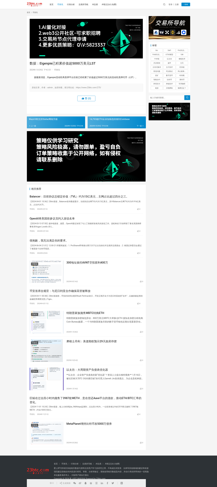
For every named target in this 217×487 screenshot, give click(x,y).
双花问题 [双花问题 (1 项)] (156, 71)
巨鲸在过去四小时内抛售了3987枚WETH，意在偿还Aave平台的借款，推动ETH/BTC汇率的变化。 (85, 400)
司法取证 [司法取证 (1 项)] (169, 71)
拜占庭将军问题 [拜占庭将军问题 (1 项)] (183, 71)
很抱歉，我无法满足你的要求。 (49, 240)
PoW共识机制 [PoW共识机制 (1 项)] (158, 55)
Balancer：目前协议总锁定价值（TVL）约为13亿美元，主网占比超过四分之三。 (79, 196)
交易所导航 (83, 4)
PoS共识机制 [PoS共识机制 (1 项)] (182, 50)
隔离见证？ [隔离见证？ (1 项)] (182, 88)
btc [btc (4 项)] (157, 50)
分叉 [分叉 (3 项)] (182, 63)
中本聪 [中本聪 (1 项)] (156, 59)
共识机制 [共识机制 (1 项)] (156, 63)
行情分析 (71, 4)
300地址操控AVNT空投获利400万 (87, 262)
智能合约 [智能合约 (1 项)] (156, 80)
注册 (177, 4)
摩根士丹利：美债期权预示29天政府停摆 (91, 341)
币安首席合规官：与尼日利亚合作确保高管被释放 (60, 291)
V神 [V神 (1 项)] (182, 55)
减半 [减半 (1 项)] (169, 63)
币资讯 (60, 4)
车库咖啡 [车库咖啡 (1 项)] (182, 84)
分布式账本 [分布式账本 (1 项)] (157, 67)
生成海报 (65, 483)
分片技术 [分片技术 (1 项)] (169, 67)
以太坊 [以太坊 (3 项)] (169, 59)
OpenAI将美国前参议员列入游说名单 (52, 218)
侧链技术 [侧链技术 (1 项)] (182, 59)
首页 (51, 4)
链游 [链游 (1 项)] (156, 88)
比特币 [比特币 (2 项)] (169, 80)
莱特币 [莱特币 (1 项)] (181, 80)
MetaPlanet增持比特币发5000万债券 (89, 423)
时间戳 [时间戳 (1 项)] (181, 75)
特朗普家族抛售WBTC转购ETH (85, 313)
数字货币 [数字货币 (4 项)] (169, 75)
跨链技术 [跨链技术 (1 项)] (169, 84)
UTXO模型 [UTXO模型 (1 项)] (169, 55)
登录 (170, 4)
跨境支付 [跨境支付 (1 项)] (156, 84)
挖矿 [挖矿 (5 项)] (156, 75)
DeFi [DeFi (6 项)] (169, 50)
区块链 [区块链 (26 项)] (181, 67)
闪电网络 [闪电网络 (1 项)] (169, 88)
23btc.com (100, 478)
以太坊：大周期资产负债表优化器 (87, 369)
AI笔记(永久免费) (109, 4)
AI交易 (95, 4)
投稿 (186, 4)
